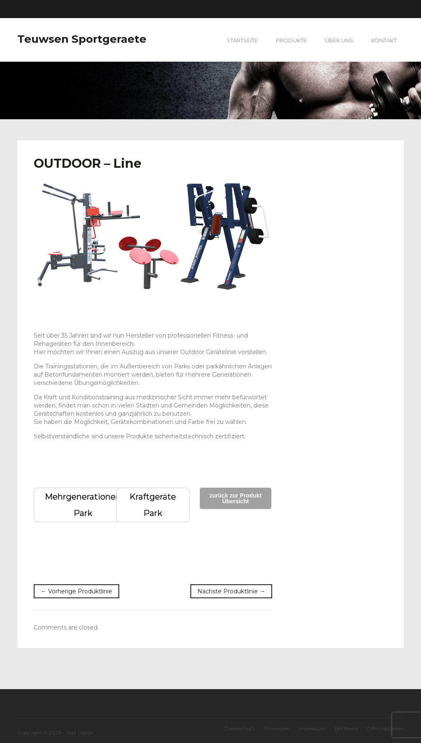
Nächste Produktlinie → (231, 591)
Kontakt (384, 40)
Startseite (242, 40)
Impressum (312, 728)
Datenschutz (239, 728)
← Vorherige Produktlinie (76, 591)
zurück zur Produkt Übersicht (236, 498)
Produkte (291, 40)
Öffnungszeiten (385, 728)
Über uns (339, 40)
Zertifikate (346, 728)
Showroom (277, 728)
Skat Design (80, 732)
